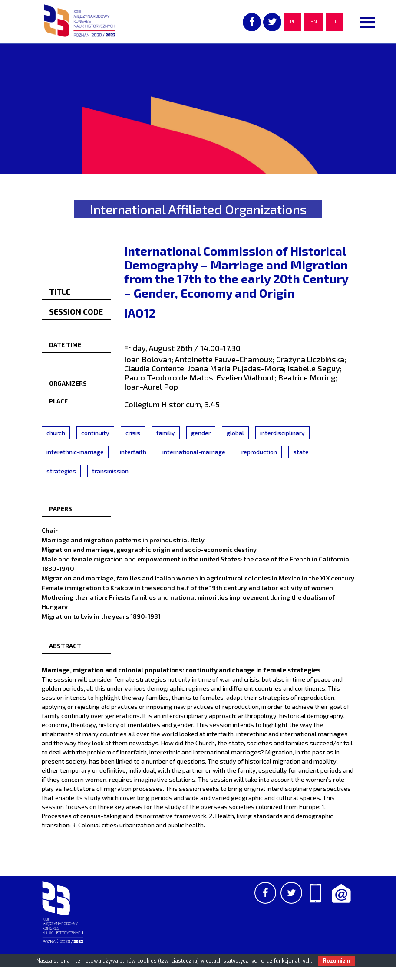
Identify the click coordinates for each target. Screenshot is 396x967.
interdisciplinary (282, 432)
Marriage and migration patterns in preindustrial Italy (123, 540)
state (301, 452)
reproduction (259, 452)
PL (292, 22)
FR (334, 22)
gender (201, 432)
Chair (50, 530)
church (55, 432)
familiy (165, 432)
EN (313, 22)
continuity (95, 432)
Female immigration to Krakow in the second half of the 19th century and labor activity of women (187, 587)
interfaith (133, 452)
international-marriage (193, 452)
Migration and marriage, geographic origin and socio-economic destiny (149, 549)
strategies (61, 471)
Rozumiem (336, 960)
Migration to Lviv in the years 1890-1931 (101, 616)
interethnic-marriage (75, 452)
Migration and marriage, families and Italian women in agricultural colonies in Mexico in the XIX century (198, 578)
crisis (132, 432)
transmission (110, 471)
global (235, 432)
